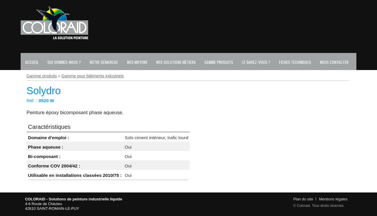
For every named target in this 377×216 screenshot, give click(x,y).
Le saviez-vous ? (256, 62)
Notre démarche (104, 62)
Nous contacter (334, 62)
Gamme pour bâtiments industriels (92, 76)
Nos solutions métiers (176, 62)
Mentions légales (333, 199)
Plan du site (303, 199)
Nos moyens (137, 62)
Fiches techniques (295, 62)
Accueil (32, 62)
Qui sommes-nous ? (64, 62)
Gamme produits (218, 62)
